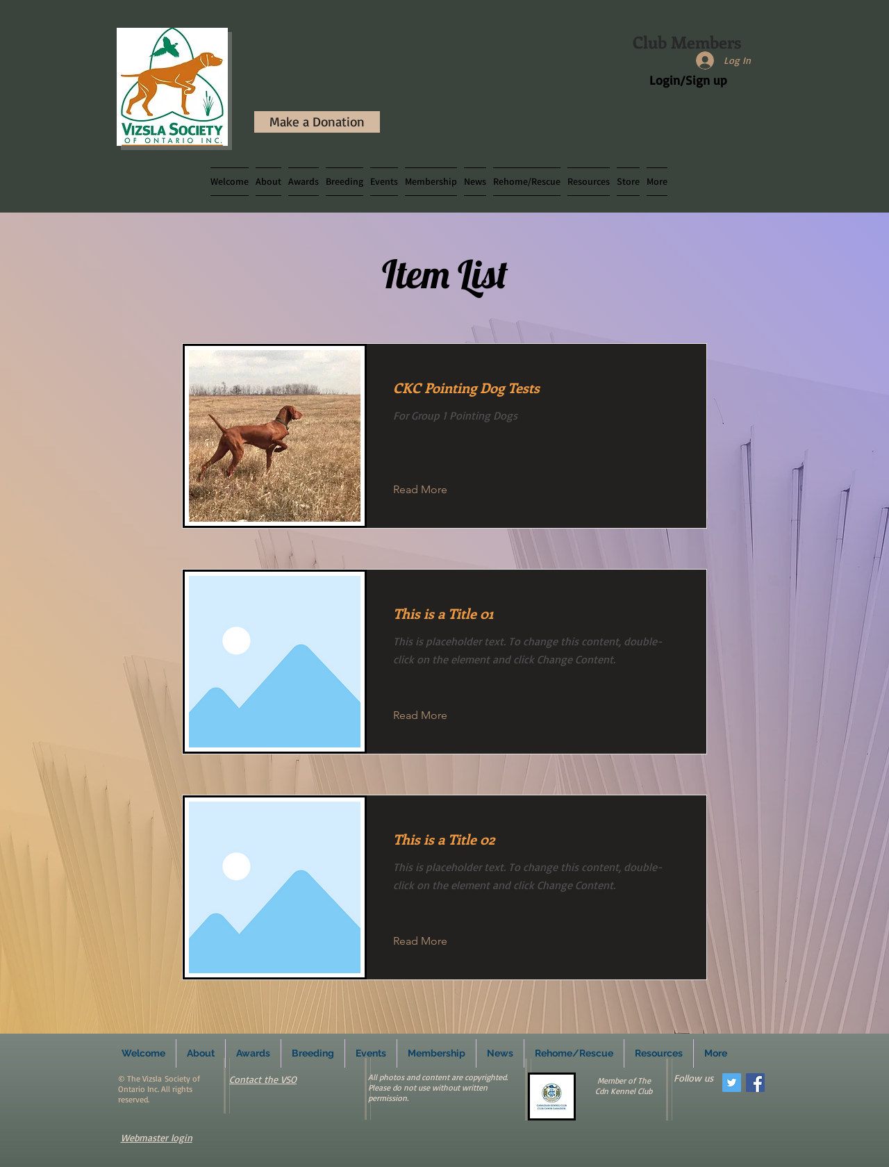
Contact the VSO (263, 1079)
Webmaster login (156, 1137)
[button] (344, 181)
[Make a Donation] (317, 122)
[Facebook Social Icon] (755, 1082)
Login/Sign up (688, 80)
